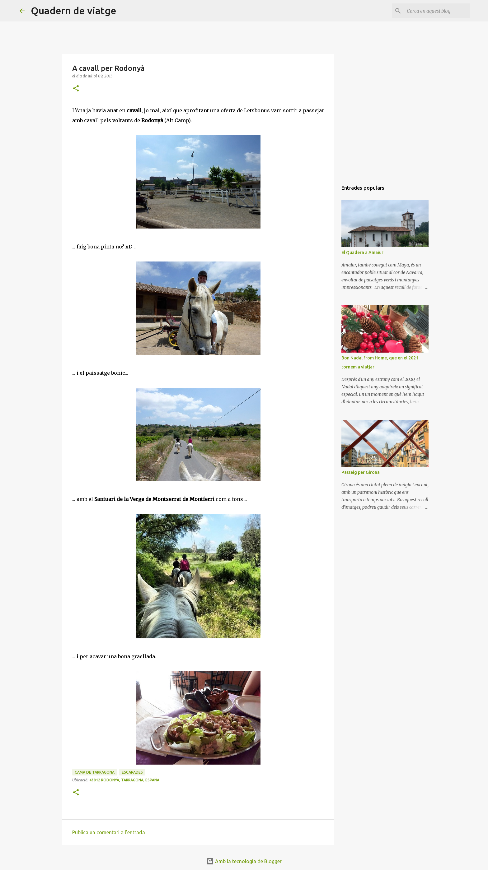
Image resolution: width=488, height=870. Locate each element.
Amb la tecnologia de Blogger (244, 861)
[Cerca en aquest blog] (437, 10)
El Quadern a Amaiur (362, 252)
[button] (76, 89)
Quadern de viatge (73, 10)
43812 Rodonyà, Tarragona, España (124, 780)
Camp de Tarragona (95, 772)
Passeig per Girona (360, 472)
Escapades (132, 772)
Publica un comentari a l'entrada (108, 832)
